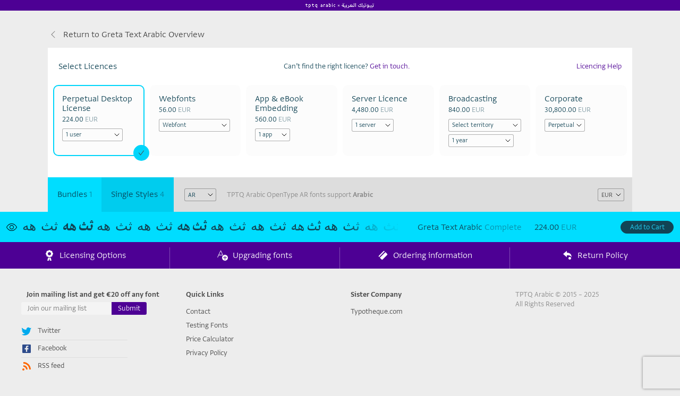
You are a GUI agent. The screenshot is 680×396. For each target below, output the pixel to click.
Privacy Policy (206, 352)
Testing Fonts (207, 325)
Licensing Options (85, 256)
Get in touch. (390, 66)
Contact (198, 311)
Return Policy (595, 256)
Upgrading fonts (254, 256)
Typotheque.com (377, 311)
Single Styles (137, 194)
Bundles (74, 194)
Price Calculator (210, 338)
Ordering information (425, 256)
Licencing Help (599, 66)
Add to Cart (647, 226)
